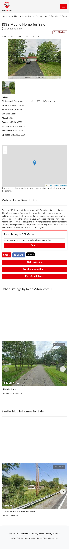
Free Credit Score (34, 276)
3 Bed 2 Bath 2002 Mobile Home (19, 511)
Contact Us (25, 534)
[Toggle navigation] (63, 6)
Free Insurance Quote (34, 269)
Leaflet (49, 185)
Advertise (13, 534)
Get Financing (34, 262)
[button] (34, 59)
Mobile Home (9, 389)
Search (34, 245)
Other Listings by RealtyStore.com (27, 289)
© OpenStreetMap (60, 185)
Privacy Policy (37, 534)
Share (6, 255)
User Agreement (53, 534)
